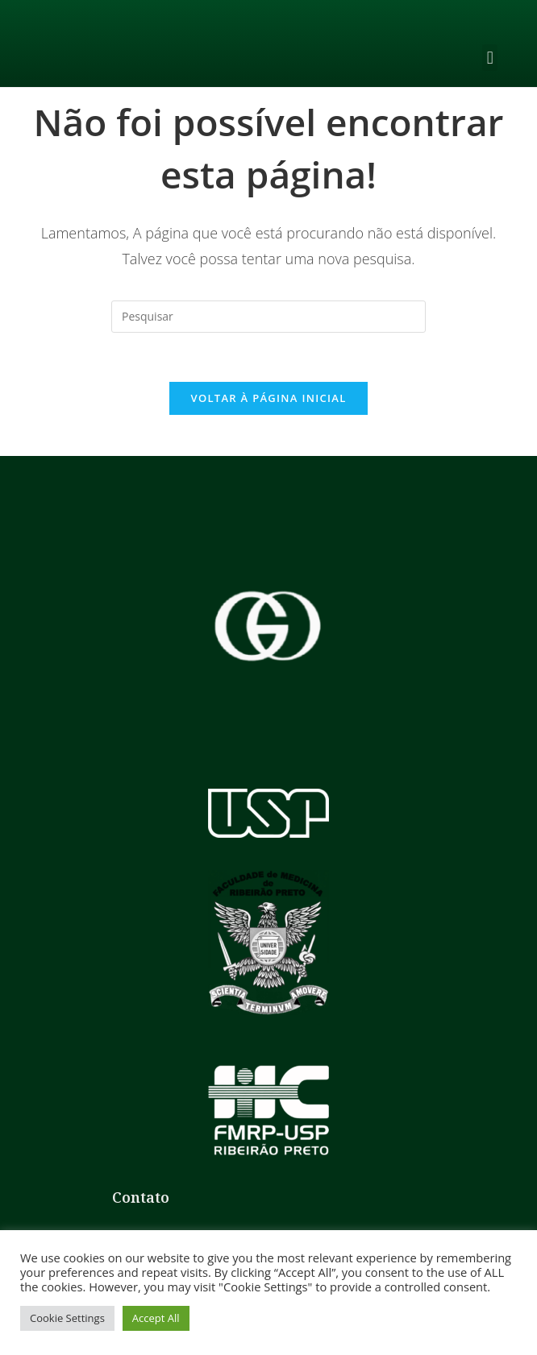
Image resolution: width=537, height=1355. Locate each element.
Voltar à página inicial (268, 398)
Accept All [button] (156, 1318)
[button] (489, 57)
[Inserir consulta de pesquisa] (268, 316)
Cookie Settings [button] (67, 1318)
